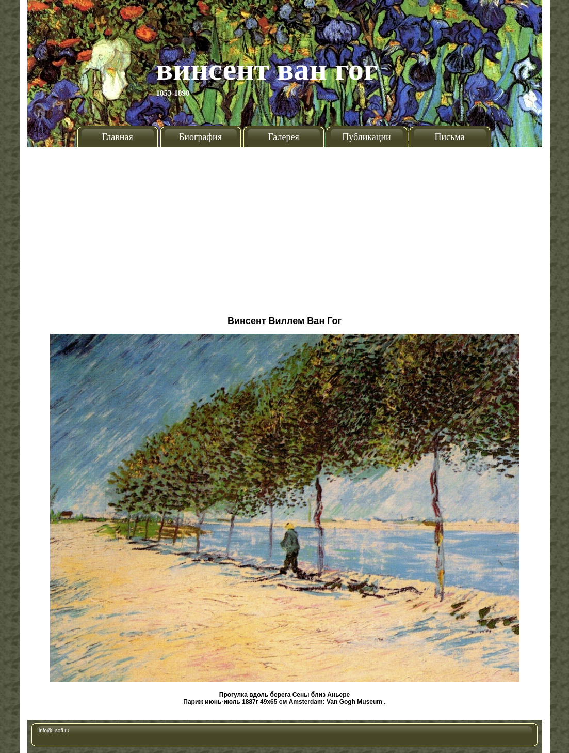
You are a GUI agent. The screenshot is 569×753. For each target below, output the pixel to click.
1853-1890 (173, 93)
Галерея (283, 137)
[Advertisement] (284, 227)
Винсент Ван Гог (267, 69)
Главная (117, 137)
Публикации (366, 137)
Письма (449, 137)
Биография (200, 137)
